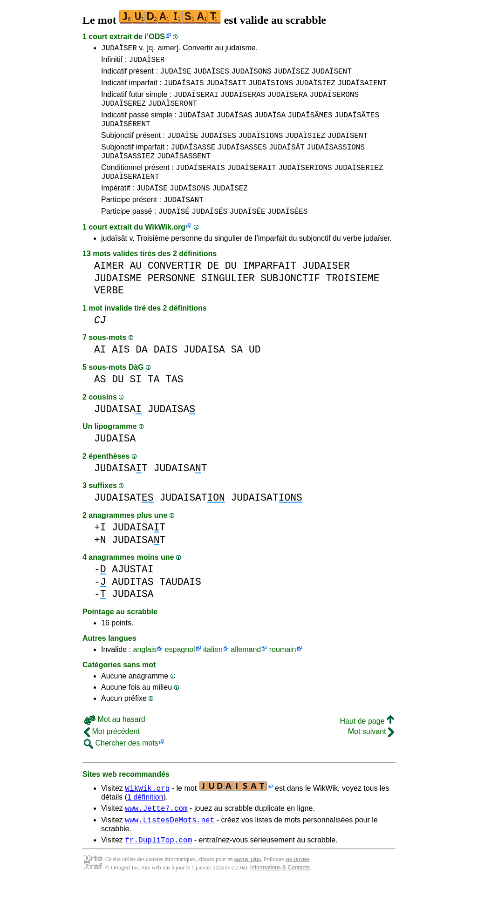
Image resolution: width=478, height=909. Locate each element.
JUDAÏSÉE (248, 233)
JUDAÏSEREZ (123, 111)
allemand (246, 672)
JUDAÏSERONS (334, 101)
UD (255, 372)
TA (154, 401)
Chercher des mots (121, 765)
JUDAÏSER (119, 49)
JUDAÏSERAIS (200, 184)
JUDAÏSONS (251, 75)
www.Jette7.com (156, 832)
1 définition (145, 819)
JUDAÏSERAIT (251, 184)
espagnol (180, 672)
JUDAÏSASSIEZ (128, 171)
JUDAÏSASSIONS (336, 161)
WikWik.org (165, 249)
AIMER (109, 288)
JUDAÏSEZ (291, 75)
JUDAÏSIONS (270, 88)
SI (136, 401)
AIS (121, 372)
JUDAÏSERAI (196, 101)
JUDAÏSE (175, 75)
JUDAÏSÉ (174, 233)
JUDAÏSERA (287, 101)
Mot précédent (112, 754)
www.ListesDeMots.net (169, 845)
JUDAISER (326, 288)
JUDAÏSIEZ (315, 88)
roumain (282, 672)
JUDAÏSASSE (193, 161)
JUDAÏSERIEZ (358, 184)
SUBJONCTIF (290, 300)
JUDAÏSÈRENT (125, 134)
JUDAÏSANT (183, 220)
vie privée (297, 885)
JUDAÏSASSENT (184, 171)
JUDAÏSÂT (287, 161)
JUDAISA (204, 372)
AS (100, 401)
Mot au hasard (114, 742)
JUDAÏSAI (196, 124)
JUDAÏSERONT (172, 111)
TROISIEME (353, 300)
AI (100, 372)
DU (231, 288)
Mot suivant (371, 754)
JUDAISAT (121, 490)
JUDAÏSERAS (242, 101)
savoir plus (247, 885)
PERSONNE (171, 300)
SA (237, 372)
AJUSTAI (132, 591)
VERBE (109, 312)
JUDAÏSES (211, 75)
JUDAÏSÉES (287, 233)
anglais (145, 672)
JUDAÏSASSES (242, 161)
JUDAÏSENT (331, 75)
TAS (174, 401)
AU (136, 288)
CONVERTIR (174, 288)
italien (213, 672)
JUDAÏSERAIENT (130, 194)
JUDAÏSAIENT (362, 88)
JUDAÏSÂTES (357, 124)
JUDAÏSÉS (209, 233)
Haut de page (367, 743)
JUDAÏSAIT (226, 88)
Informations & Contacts (280, 894)
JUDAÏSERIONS (305, 184)
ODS (157, 37)
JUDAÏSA (270, 124)
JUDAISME (118, 300)
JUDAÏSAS (235, 124)
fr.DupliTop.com (158, 866)
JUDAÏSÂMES (309, 124)
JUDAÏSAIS (184, 88)
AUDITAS (132, 604)
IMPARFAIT (269, 288)
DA (142, 372)
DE (213, 288)
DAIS (166, 372)
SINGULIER (228, 300)
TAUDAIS (180, 604)
